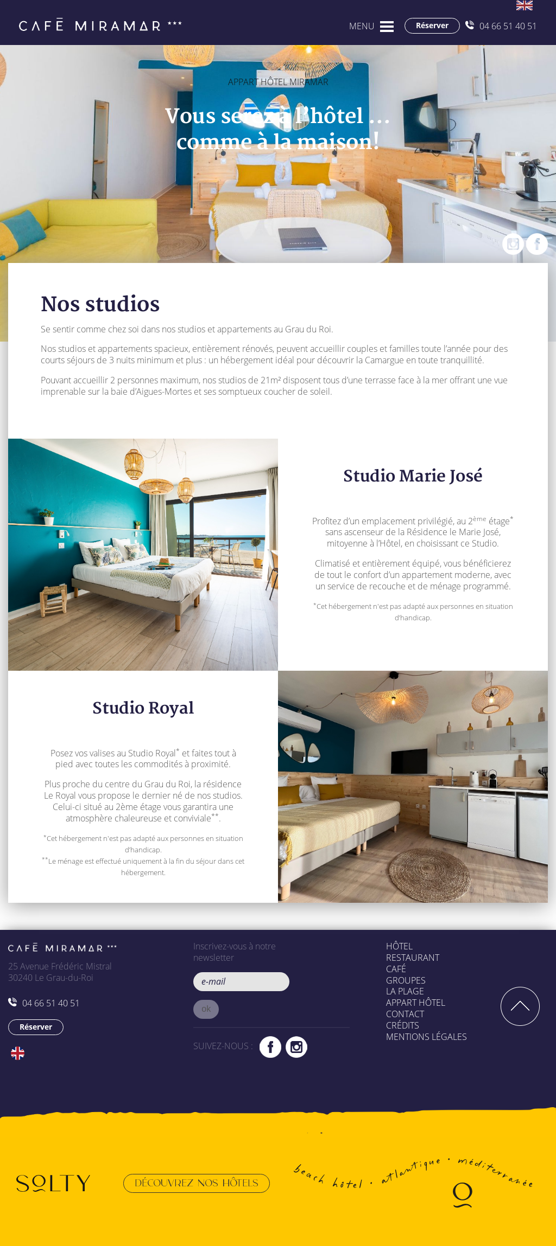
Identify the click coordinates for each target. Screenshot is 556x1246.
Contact (405, 1014)
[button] (206, 1009)
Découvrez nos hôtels (196, 1183)
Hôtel (399, 946)
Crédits (402, 1025)
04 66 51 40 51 (501, 26)
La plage (405, 991)
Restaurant (412, 958)
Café (396, 969)
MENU (362, 26)
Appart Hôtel (415, 1003)
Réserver (432, 25)
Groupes (406, 980)
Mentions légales (426, 1037)
